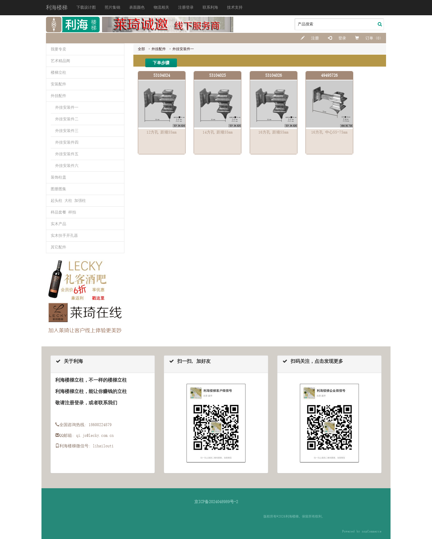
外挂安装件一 (66, 107)
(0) (378, 38)
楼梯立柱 (58, 72)
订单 (365, 38)
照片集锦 (112, 7)
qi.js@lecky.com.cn (95, 435)
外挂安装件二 (66, 119)
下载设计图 (86, 7)
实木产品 (58, 224)
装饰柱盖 (58, 177)
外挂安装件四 (66, 142)
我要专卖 (58, 49)
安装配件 (58, 84)
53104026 (273, 75)
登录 (337, 38)
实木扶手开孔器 (64, 235)
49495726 (329, 75)
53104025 (217, 75)
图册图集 (58, 189)
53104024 (161, 75)
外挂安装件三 (66, 131)
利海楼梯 (56, 7)
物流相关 (161, 7)
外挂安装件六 (66, 166)
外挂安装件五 (66, 154)
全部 (141, 49)
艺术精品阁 (60, 61)
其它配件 (58, 247)
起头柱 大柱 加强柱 (68, 200)
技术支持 (235, 7)
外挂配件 (58, 96)
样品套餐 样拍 (63, 212)
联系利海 (210, 7)
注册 (310, 38)
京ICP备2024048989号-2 (216, 502)
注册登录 (186, 7)
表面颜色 (137, 7)
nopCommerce (372, 531)
